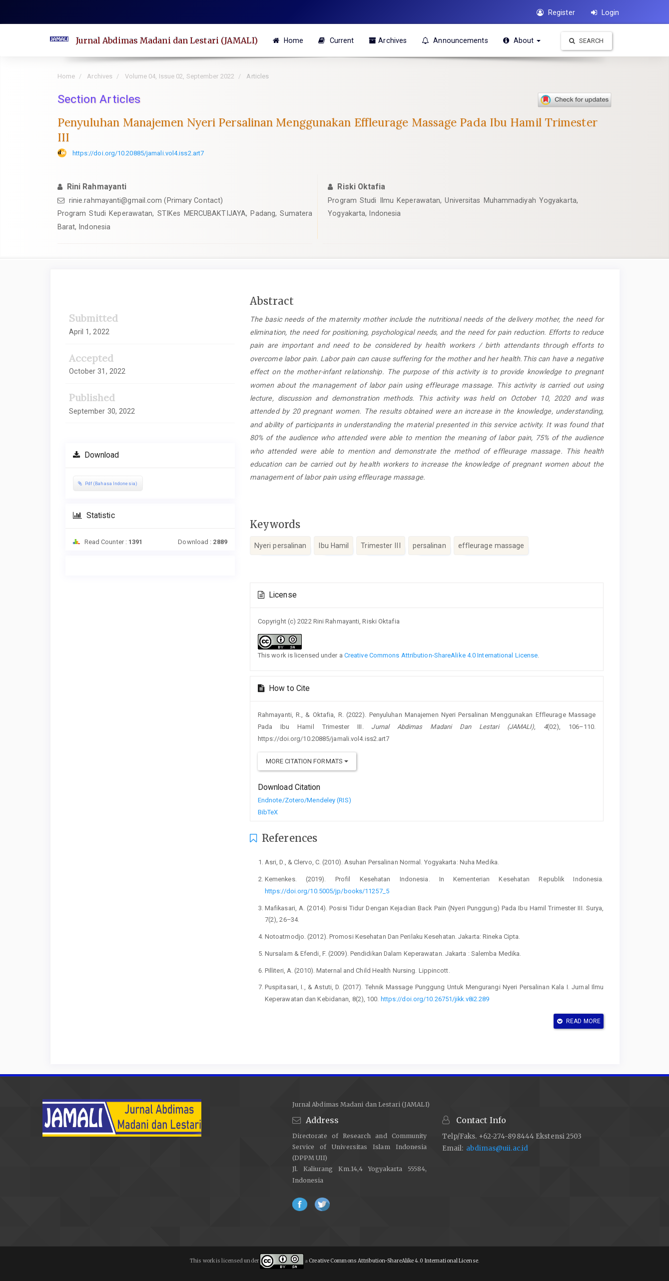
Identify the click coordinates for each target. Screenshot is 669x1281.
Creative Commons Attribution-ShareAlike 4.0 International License (441, 655)
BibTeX (268, 812)
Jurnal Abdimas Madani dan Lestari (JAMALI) (167, 40)
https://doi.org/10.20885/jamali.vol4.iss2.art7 (138, 153)
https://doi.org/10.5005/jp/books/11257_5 (327, 891)
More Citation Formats (307, 761)
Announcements (455, 40)
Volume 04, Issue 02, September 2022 (180, 76)
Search (586, 40)
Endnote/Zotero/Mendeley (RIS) (304, 800)
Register (556, 12)
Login (605, 12)
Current (336, 40)
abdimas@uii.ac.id (497, 1148)
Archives (388, 40)
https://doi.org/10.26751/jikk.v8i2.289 (435, 999)
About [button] (522, 40)
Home (288, 40)
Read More (579, 1021)
